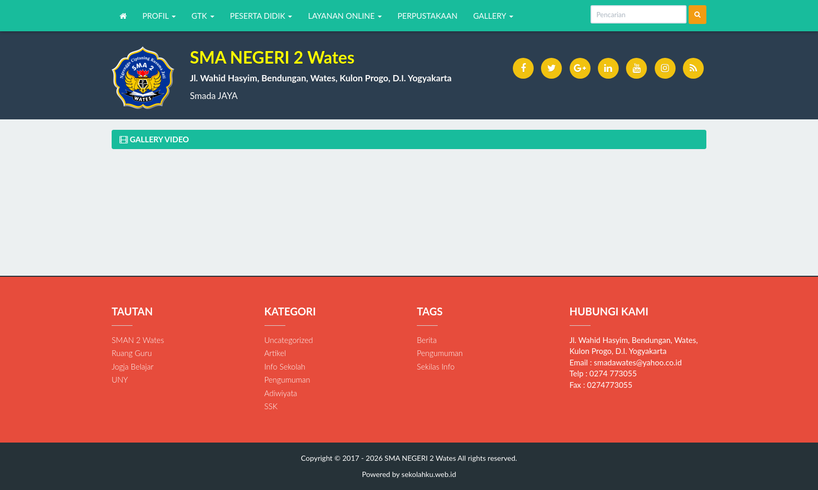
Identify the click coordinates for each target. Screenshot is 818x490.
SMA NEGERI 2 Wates (419, 458)
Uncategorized (288, 340)
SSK (271, 406)
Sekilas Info (435, 366)
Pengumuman (287, 379)
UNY (120, 379)
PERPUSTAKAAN (428, 15)
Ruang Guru (132, 353)
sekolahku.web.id (429, 474)
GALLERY (493, 15)
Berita (427, 340)
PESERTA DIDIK (261, 15)
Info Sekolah (285, 366)
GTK (202, 15)
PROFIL (159, 15)
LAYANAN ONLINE (345, 15)
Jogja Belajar (132, 366)
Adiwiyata (280, 393)
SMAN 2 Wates (138, 340)
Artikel (275, 353)
